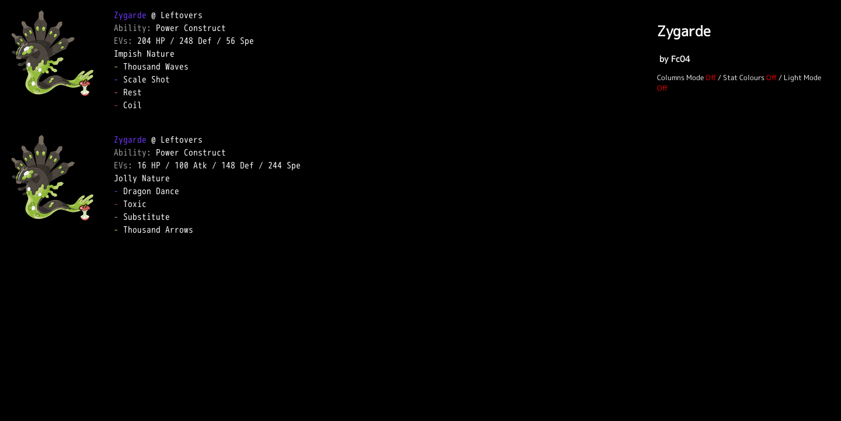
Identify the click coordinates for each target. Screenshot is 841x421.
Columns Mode (680, 77)
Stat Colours (743, 77)
